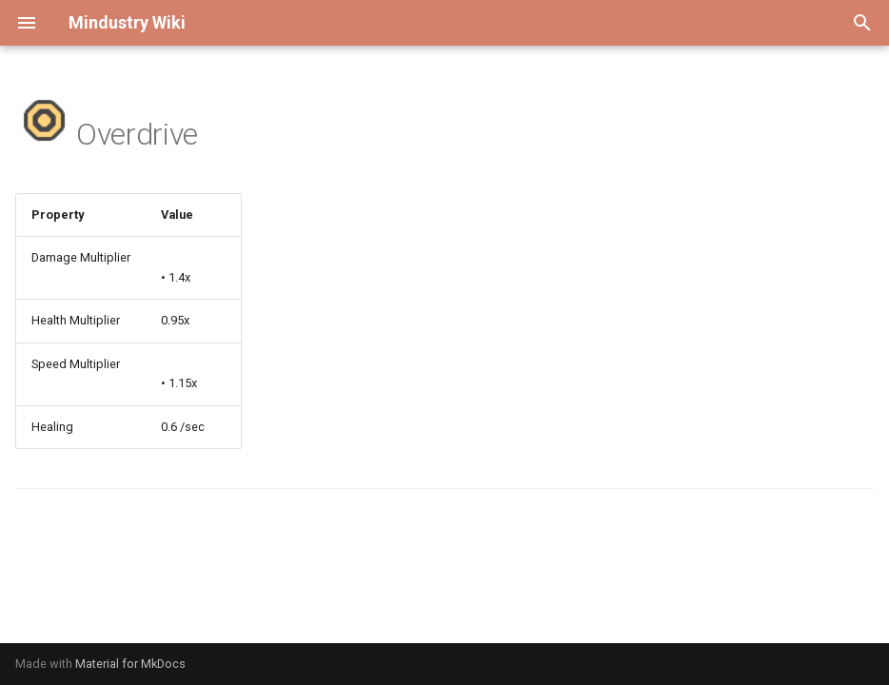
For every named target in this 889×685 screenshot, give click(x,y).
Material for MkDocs (130, 663)
